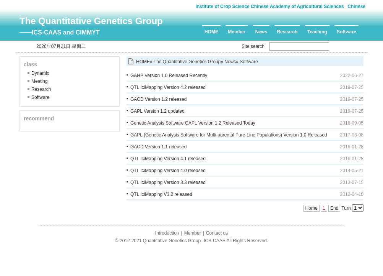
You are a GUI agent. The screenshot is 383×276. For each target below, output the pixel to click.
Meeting (39, 81)
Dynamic (40, 73)
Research (287, 31)
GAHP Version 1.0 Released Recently (168, 75)
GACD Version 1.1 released (158, 147)
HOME (211, 31)
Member (236, 31)
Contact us (217, 233)
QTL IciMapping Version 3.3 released (168, 182)
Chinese (356, 6)
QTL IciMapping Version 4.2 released (168, 87)
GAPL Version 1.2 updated (157, 111)
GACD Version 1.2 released (158, 99)
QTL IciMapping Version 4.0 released (168, 170)
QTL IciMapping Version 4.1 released (168, 158)
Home (311, 208)
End (334, 208)
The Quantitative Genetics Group (91, 21)
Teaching (317, 31)
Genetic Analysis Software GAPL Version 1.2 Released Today (192, 123)
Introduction (167, 233)
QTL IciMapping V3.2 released (161, 194)
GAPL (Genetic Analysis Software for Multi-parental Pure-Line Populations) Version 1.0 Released (228, 135)
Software (346, 31)
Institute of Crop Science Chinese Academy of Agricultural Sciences (269, 6)
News (261, 31)
